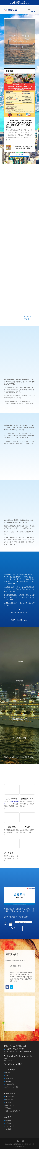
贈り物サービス (10, 1099)
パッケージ (9, 1078)
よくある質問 (9, 1084)
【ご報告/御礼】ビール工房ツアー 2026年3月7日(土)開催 (22, 147)
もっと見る (19, 154)
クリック (19, 47)
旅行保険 (8, 1102)
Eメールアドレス (9, 922)
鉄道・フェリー (10, 1105)
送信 (13, 928)
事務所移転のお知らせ (19, 35)
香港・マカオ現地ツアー (13, 1111)
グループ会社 (9, 1126)
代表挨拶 (8, 1123)
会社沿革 (8, 1129)
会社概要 (8, 1120)
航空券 (7, 1073)
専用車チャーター (11, 1108)
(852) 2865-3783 (19, 2)
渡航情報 (8, 1081)
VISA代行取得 (9, 1096)
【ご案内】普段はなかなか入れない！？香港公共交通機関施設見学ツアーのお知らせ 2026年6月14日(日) (19, 123)
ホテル (7, 1075)
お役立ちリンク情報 (12, 1087)
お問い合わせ (8, 1060)
